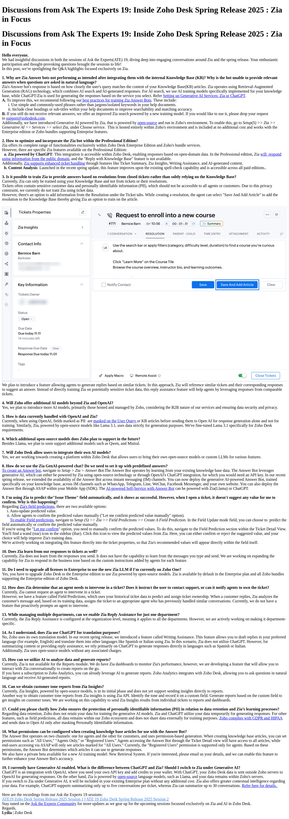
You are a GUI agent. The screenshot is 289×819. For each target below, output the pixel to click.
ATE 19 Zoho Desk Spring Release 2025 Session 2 (127, 799)
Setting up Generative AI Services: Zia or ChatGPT (204, 96)
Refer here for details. (260, 785)
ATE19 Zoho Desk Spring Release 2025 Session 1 (43, 799)
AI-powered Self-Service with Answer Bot (140, 488)
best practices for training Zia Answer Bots (116, 100)
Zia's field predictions (37, 506)
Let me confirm (46, 529)
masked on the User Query (115, 421)
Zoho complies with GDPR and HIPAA (250, 718)
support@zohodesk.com (25, 118)
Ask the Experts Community (54, 803)
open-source (147, 123)
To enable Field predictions (32, 520)
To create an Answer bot (21, 470)
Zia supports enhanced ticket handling (54, 163)
